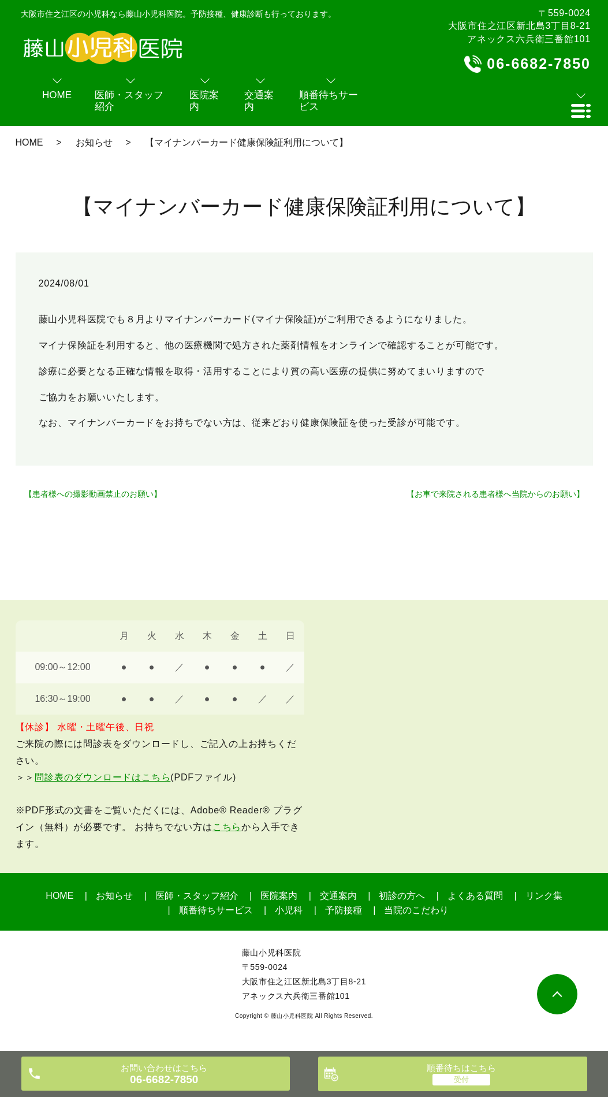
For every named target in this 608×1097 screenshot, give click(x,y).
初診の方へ (402, 896)
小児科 (289, 910)
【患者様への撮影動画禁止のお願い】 (93, 494)
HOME (29, 142)
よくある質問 (475, 896)
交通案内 (338, 896)
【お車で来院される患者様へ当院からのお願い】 (495, 494)
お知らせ (94, 142)
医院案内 (278, 896)
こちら (226, 827)
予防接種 (343, 910)
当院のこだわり (416, 910)
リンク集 (543, 896)
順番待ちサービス (216, 910)
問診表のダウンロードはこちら (102, 777)
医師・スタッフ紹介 (196, 896)
